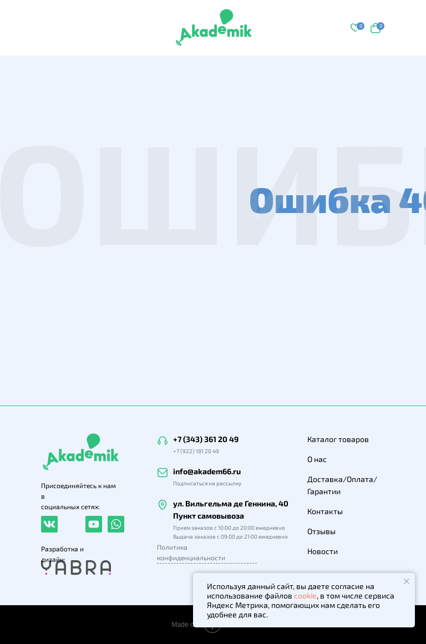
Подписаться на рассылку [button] (207, 483)
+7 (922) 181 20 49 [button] (196, 451)
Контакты (325, 511)
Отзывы (321, 531)
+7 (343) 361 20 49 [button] (206, 439)
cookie (305, 595)
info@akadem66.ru (207, 471)
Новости (322, 551)
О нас (317, 459)
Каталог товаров (338, 439)
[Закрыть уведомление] (406, 581)
